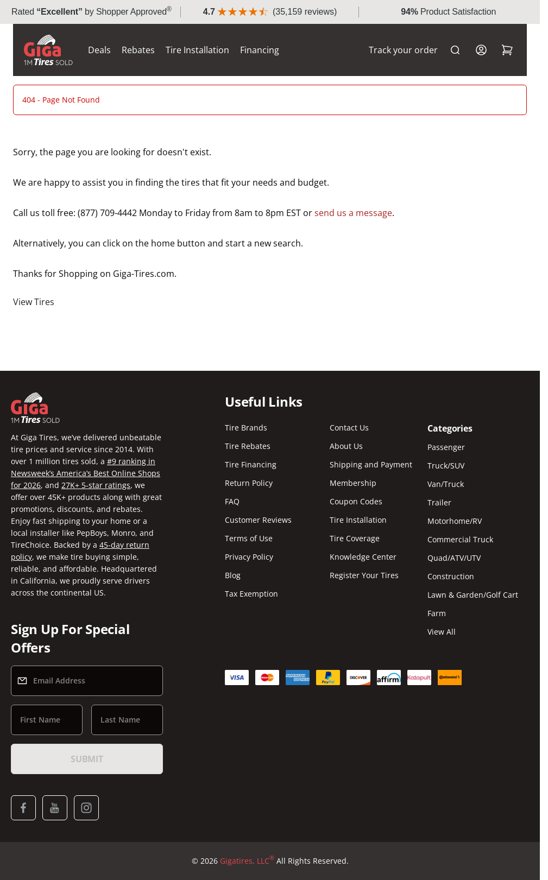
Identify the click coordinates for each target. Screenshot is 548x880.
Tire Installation (197, 50)
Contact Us (349, 427)
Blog (233, 575)
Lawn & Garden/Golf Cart (472, 595)
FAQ (232, 501)
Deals (99, 50)
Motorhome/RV (454, 521)
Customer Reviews (258, 520)
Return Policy (249, 483)
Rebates (138, 50)
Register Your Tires (364, 575)
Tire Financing (250, 464)
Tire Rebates (247, 446)
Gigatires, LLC (247, 861)
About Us (346, 446)
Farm (436, 613)
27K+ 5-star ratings (95, 485)
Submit (87, 759)
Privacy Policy (249, 557)
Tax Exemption (251, 593)
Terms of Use (249, 538)
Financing (259, 50)
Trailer (439, 502)
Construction (450, 576)
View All (441, 631)
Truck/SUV (445, 465)
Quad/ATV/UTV (454, 558)
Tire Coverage (355, 538)
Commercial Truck (460, 539)
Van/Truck (445, 484)
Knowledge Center (363, 557)
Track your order (403, 50)
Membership (353, 483)
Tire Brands (246, 427)
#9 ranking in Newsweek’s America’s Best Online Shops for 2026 (85, 473)
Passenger (446, 447)
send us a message (353, 213)
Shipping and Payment (371, 464)
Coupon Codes (356, 501)
